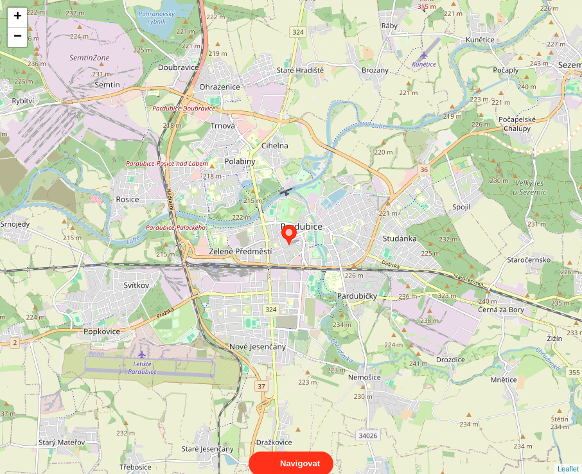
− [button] (17, 37)
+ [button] (17, 17)
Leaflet (568, 457)
